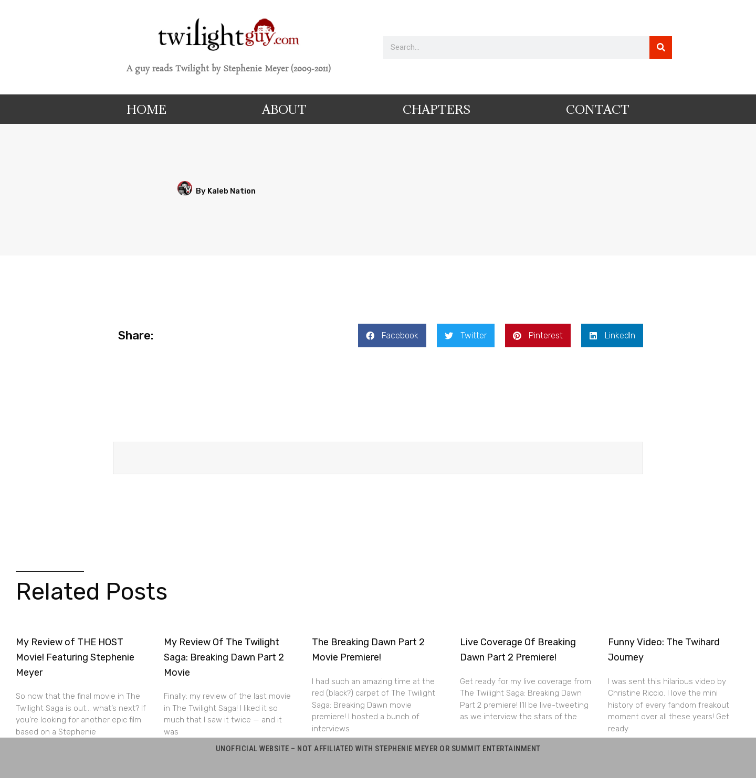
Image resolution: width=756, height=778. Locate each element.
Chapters (436, 109)
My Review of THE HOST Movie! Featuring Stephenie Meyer (75, 657)
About (284, 109)
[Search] (660, 47)
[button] (392, 335)
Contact (597, 109)
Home (146, 109)
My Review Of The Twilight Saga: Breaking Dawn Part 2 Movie (224, 657)
